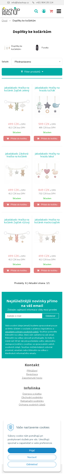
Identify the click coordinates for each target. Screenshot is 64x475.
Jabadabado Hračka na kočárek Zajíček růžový (17, 221)
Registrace (32, 374)
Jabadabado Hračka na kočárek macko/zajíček (47, 221)
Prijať (32, 450)
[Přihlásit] (44, 11)
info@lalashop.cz (20, 2)
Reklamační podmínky (32, 401)
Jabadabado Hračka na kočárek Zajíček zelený (16, 89)
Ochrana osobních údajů (32, 404)
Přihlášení (32, 370)
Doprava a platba (32, 393)
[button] (36, 11)
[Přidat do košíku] (16, 138)
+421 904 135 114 (44, 2)
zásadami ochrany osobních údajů (22, 331)
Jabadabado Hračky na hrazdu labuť (47, 155)
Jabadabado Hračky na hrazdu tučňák (47, 89)
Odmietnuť (32, 464)
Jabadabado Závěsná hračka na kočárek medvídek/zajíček (16, 156)
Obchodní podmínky (32, 397)
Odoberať (50, 316)
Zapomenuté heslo (32, 378)
